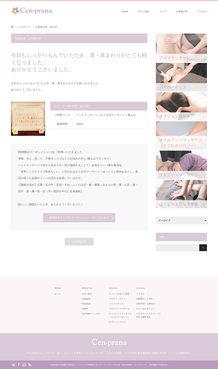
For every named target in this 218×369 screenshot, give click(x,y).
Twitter (85, 309)
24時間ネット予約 (144, 299)
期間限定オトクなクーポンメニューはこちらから (79, 217)
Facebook (86, 304)
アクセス (202, 11)
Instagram (86, 299)
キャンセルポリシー (145, 309)
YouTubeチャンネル (91, 313)
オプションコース (117, 322)
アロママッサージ (117, 299)
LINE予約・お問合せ (145, 304)
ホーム (57, 294)
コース (162, 11)
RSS (29, 364)
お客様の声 (182, 11)
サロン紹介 (144, 11)
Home (125, 11)
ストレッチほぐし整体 (119, 294)
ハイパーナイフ (116, 304)
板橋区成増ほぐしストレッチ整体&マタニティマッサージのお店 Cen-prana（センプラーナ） (104, 365)
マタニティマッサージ (119, 309)
